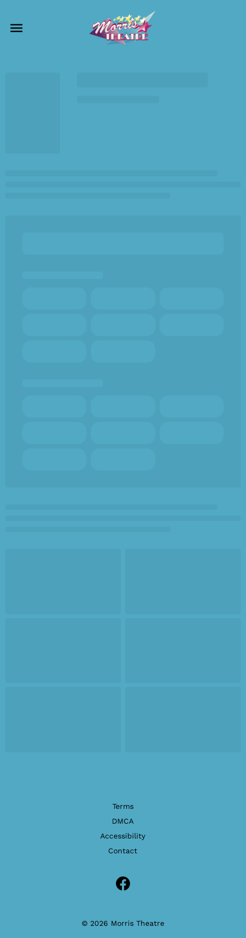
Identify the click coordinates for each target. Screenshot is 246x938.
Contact (122, 850)
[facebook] (123, 883)
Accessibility (122, 836)
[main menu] (16, 28)
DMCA (123, 821)
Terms (123, 806)
